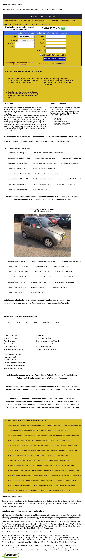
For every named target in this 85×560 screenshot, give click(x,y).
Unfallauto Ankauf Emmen (12, 5)
